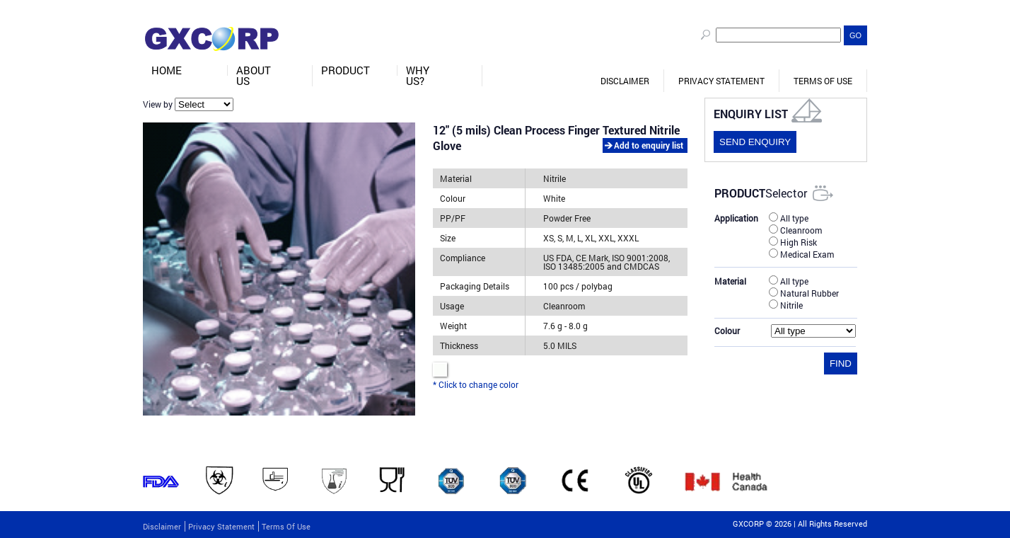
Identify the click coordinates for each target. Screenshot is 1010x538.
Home (166, 70)
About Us (253, 75)
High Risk (793, 241)
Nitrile (786, 304)
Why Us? (417, 75)
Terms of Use (823, 80)
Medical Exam (801, 253)
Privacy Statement (721, 80)
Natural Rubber (804, 292)
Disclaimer (624, 80)
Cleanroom (795, 229)
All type (788, 217)
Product (345, 70)
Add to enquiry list (648, 145)
